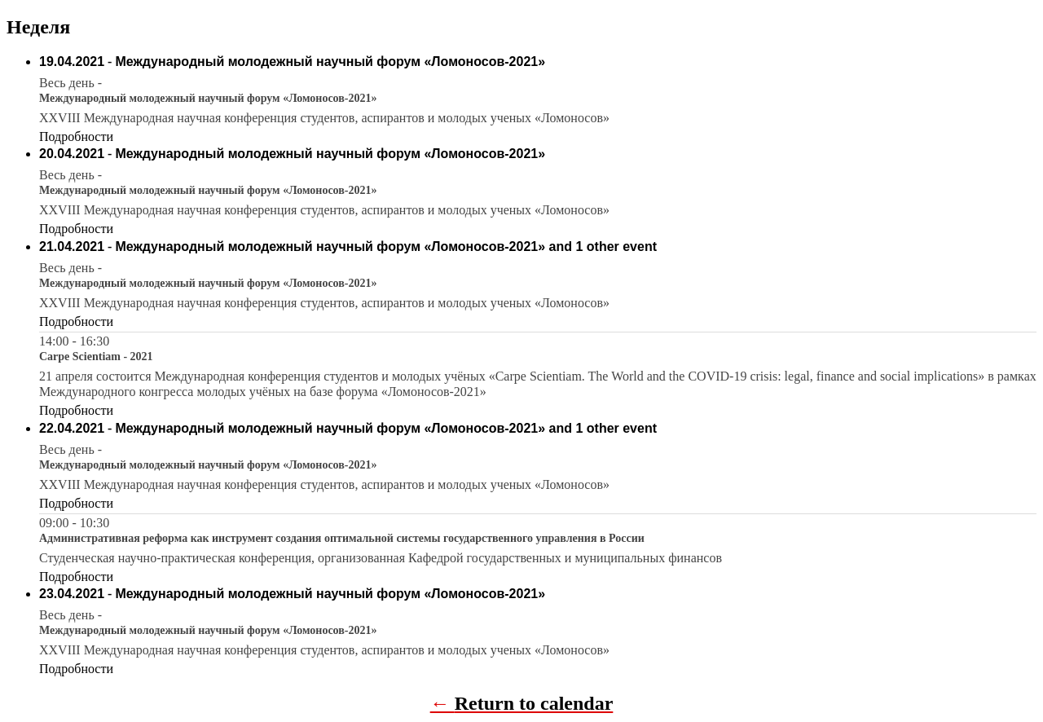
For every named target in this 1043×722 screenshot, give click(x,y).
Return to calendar (534, 703)
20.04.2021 (71, 154)
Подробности (76, 136)
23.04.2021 (71, 594)
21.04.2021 (71, 246)
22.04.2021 (71, 428)
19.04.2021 (71, 61)
